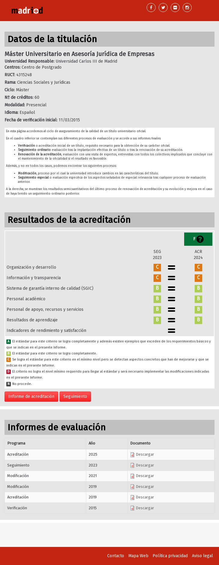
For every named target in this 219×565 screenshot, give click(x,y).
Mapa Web (138, 555)
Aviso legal (202, 555)
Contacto (115, 555)
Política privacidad (170, 555)
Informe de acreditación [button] (31, 396)
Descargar (142, 454)
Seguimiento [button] (75, 396)
